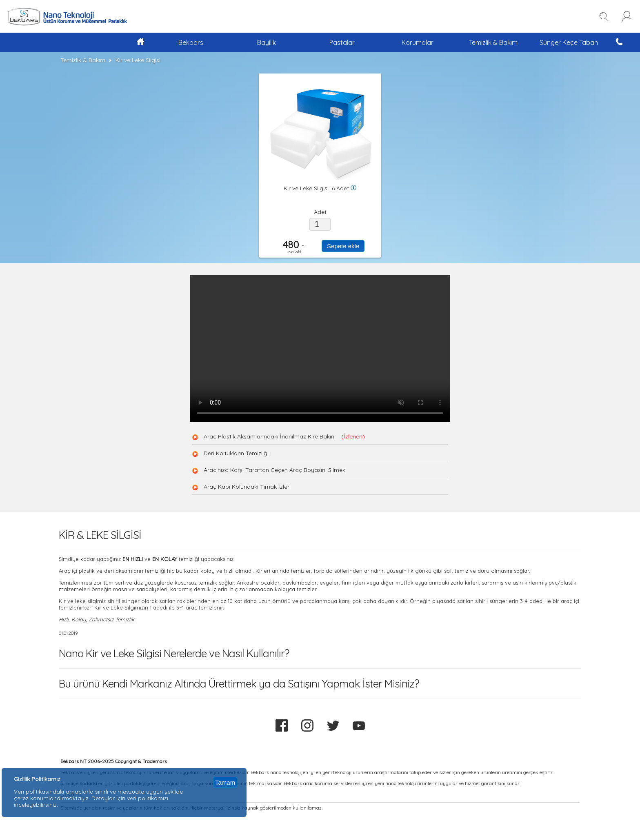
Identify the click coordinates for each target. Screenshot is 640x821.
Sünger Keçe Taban (569, 42)
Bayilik (266, 42)
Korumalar (417, 42)
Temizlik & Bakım (493, 42)
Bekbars (190, 42)
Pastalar (342, 42)
